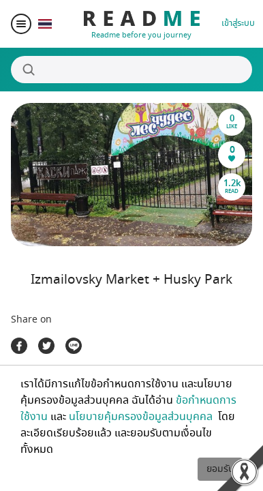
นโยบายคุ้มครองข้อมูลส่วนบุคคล (142, 416)
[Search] (131, 69)
